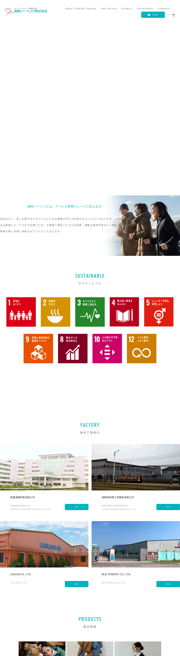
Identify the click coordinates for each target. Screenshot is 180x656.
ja (169, 15)
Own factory (109, 8)
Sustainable (145, 8)
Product (127, 8)
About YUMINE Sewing (80, 8)
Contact (155, 15)
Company (164, 8)
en (173, 15)
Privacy (11, 640)
